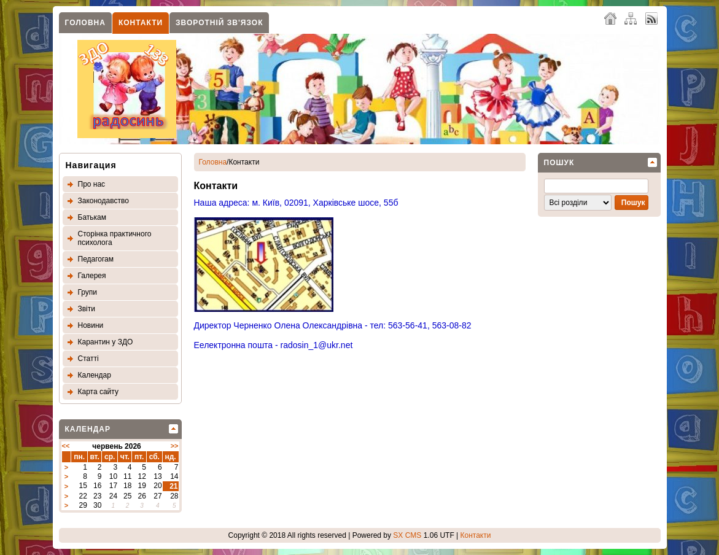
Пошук (559, 162)
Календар (94, 375)
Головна (85, 22)
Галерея (92, 275)
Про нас (92, 184)
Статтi (88, 358)
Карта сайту (98, 391)
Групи (88, 292)
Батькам (92, 217)
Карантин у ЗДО (105, 342)
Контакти (141, 22)
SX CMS (407, 535)
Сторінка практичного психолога (115, 238)
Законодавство (103, 200)
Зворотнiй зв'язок (219, 22)
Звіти (87, 309)
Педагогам (96, 259)
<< (66, 445)
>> (175, 445)
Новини (91, 325)
